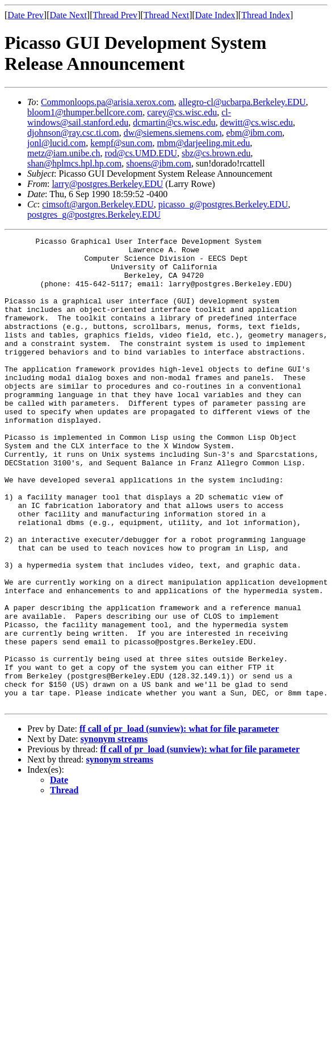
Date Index (215, 15)
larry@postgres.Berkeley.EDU (107, 184)
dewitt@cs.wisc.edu (256, 122)
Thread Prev (115, 15)
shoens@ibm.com (158, 163)
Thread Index (265, 15)
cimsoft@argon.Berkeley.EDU (97, 204)
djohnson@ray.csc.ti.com (73, 132)
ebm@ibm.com (254, 132)
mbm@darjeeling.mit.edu (203, 143)
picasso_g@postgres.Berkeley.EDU (223, 204)
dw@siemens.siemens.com (173, 132)
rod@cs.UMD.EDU (140, 153)
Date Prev (25, 15)
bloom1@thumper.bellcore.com (84, 112)
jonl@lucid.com (56, 143)
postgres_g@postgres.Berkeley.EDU (94, 214)
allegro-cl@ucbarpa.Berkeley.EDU (242, 102)
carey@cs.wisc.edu (182, 112)
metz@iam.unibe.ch (63, 153)
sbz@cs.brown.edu (216, 153)
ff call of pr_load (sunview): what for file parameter (179, 822)
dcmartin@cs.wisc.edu (174, 122)
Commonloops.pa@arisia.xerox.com (107, 102)
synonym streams (114, 832)
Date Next (68, 15)
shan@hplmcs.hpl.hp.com (74, 163)
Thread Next (166, 15)
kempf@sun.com (121, 143)
